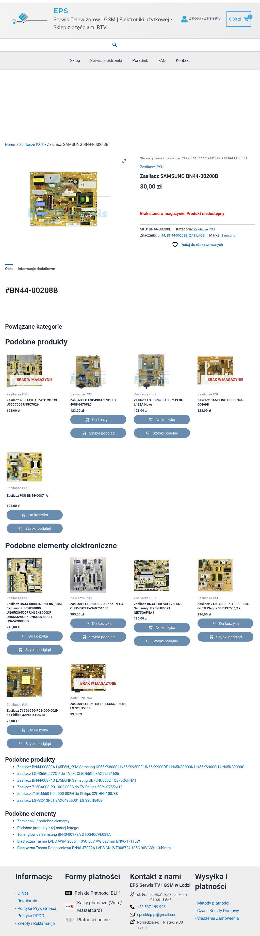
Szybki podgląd (102, 434)
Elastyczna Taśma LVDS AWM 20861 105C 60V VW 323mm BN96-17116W (84, 850)
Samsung (233, 235)
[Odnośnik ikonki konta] (184, 19)
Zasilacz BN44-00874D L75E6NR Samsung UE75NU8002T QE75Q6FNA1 (82, 789)
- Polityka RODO (31, 915)
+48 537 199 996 (151, 907)
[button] (114, 44)
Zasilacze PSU (33, 144)
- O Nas (22, 893)
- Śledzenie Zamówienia (219, 918)
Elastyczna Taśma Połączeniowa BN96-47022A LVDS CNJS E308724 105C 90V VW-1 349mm (101, 857)
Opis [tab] (9, 269)
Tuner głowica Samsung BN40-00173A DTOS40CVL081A (68, 843)
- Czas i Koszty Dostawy (219, 910)
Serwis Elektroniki (108, 60)
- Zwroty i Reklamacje (36, 923)
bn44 (162, 235)
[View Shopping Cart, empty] (238, 19)
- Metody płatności (214, 903)
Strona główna (152, 158)
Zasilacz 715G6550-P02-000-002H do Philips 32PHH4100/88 (72, 802)
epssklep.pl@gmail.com (157, 914)
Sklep (79, 60)
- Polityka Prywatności (37, 908)
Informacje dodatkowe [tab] (38, 269)
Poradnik (140, 60)
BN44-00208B (179, 235)
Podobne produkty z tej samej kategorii (52, 836)
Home (10, 144)
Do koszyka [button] (102, 421)
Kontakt (179, 60)
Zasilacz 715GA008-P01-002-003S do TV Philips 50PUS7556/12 (74, 796)
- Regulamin (27, 900)
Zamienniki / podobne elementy (45, 830)
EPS (60, 10)
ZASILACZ (200, 235)
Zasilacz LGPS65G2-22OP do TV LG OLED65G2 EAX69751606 (72, 782)
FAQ (160, 60)
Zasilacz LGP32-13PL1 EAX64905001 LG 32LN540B (64, 809)
